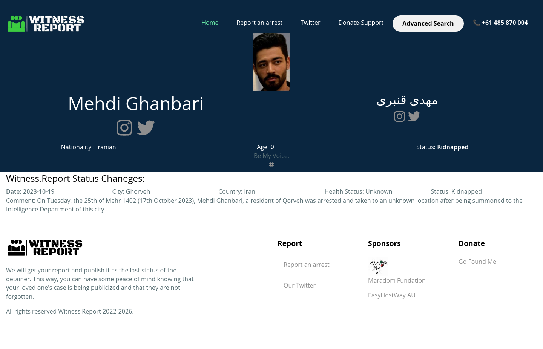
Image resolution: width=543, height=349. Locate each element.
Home (209, 22)
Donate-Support (360, 22)
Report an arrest (259, 22)
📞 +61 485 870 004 (500, 22)
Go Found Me (477, 261)
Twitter (310, 22)
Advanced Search (428, 23)
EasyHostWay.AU (392, 295)
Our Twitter (300, 285)
